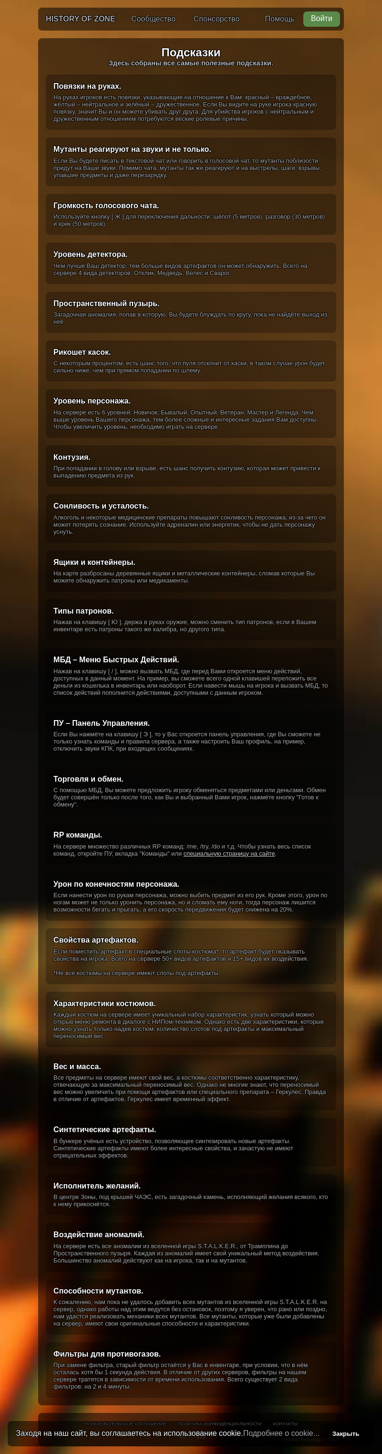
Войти (321, 18)
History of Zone (80, 19)
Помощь (280, 19)
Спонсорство (216, 19)
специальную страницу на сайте (229, 853)
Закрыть (346, 1433)
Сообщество (153, 19)
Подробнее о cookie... (281, 1433)
